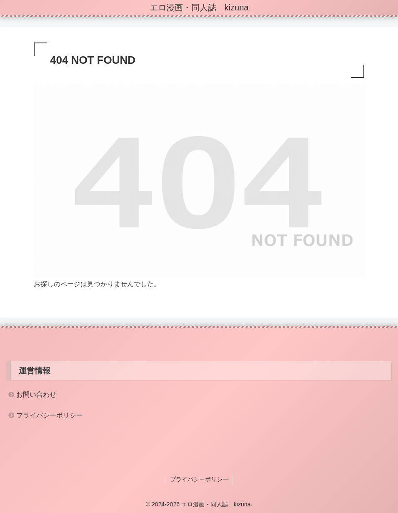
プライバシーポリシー (49, 415)
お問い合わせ (36, 394)
